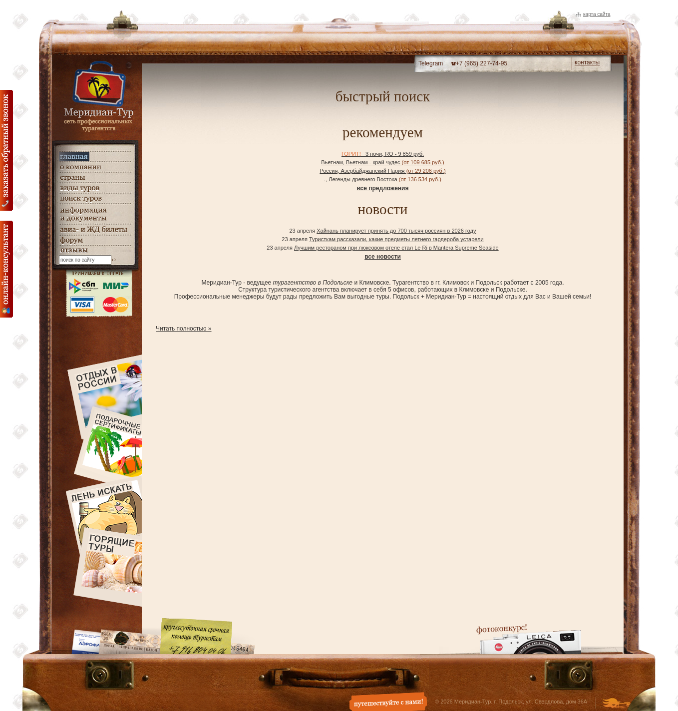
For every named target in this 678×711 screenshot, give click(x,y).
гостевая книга (95, 250)
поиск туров (95, 198)
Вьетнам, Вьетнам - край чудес (382, 162)
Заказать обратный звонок (6, 150)
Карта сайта (596, 14)
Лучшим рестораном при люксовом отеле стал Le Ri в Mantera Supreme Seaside (396, 248)
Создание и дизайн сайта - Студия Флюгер (616, 704)
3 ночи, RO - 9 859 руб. (382, 154)
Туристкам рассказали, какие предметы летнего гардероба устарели (396, 239)
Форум (95, 240)
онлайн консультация (6, 269)
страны (95, 177)
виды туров (95, 188)
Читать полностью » (184, 328)
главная (95, 156)
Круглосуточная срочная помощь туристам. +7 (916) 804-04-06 (196, 636)
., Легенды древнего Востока (382, 179)
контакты (587, 62)
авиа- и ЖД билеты (95, 230)
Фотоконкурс (528, 639)
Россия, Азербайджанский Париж (382, 171)
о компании (95, 167)
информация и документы (95, 214)
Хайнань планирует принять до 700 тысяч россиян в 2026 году (396, 231)
